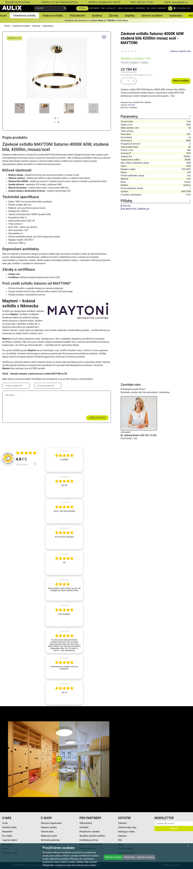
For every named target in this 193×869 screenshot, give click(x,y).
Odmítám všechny (145, 857)
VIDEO (120, 8)
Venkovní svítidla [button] (53, 15)
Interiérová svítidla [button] (24, 15)
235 (22, 464)
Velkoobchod (85, 823)
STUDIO (82, 8)
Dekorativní (48, 26)
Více (172, 96)
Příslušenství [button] (77, 15)
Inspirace (122, 836)
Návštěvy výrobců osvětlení (92, 836)
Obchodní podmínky (50, 840)
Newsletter (7, 831)
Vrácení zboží (47, 831)
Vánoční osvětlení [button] (152, 15)
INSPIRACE (140, 8)
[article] (64, 460)
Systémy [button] (97, 15)
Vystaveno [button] (175, 15)
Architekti (83, 827)
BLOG (153, 8)
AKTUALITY (111, 8)
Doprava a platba (49, 827)
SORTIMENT (95, 8)
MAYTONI (131, 105)
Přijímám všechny (113, 857)
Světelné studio (9, 827)
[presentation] (55, 118)
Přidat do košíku (181, 81)
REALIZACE (129, 8)
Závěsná (36, 26)
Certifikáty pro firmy (88, 840)
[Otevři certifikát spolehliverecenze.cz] (26, 453)
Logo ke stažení (9, 840)
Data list (127, 205)
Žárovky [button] (113, 15)
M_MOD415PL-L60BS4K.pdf (136, 209)
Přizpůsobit (129, 857)
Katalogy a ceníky (126, 831)
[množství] (128, 81)
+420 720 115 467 (145, 2)
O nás (5, 823)
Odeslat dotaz (97, 418)
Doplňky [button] (130, 15)
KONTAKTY (162, 8)
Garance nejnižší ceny (180, 51)
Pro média (7, 836)
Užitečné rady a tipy (127, 827)
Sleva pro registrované (51, 823)
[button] (55, 122)
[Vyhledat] (64, 8)
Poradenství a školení (89, 831)
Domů (7, 26)
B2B (103, 8)
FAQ (148, 8)
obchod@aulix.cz (180, 2)
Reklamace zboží (49, 836)
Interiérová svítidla (21, 26)
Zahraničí (122, 823)
